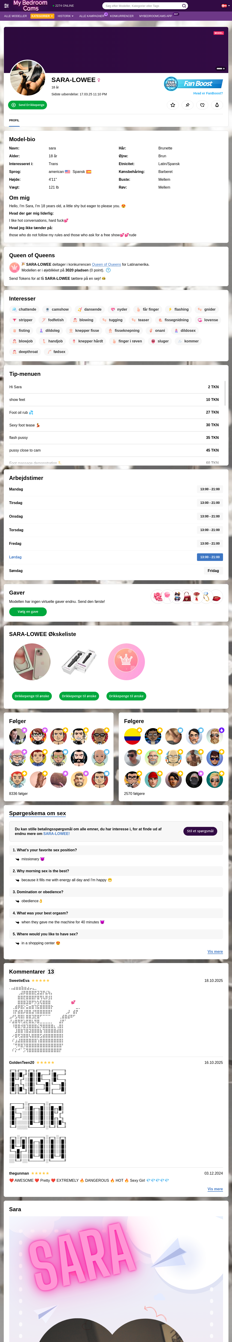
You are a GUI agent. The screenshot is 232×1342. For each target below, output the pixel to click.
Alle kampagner (92, 16)
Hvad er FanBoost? (208, 93)
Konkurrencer (122, 16)
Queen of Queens (106, 264)
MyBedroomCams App (156, 16)
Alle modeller (15, 16)
